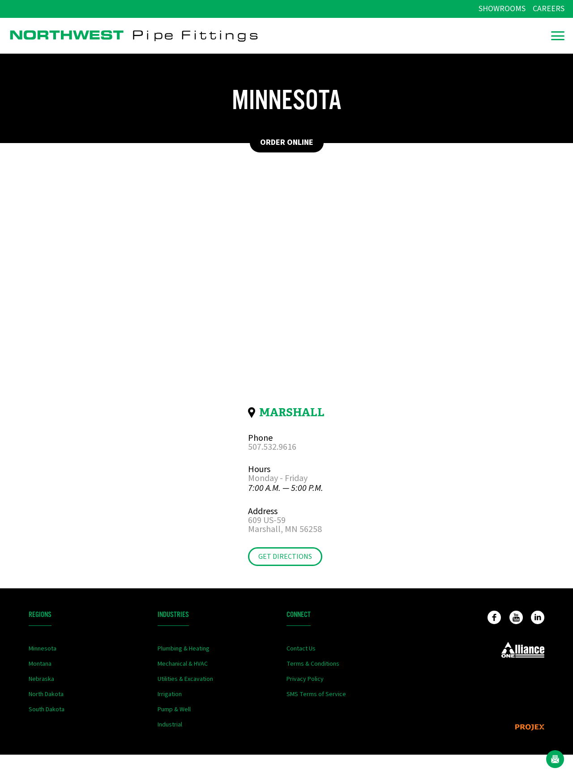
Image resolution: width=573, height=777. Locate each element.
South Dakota (46, 709)
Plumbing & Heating (184, 648)
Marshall (292, 412)
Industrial (170, 724)
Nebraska (41, 679)
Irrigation (170, 694)
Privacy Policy (305, 679)
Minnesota (42, 648)
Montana (40, 663)
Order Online (286, 142)
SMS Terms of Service (316, 694)
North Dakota (46, 694)
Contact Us (301, 648)
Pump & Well (174, 709)
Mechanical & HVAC (183, 663)
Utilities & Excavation (185, 679)
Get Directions (285, 557)
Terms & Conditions (312, 663)
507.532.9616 (272, 447)
